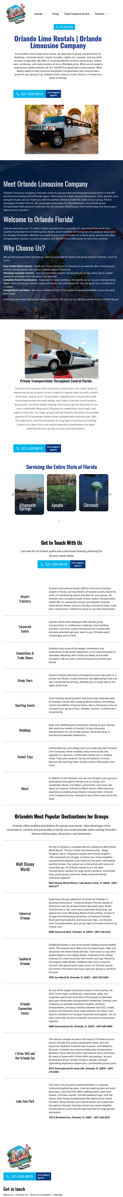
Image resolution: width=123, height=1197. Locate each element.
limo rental (86, 206)
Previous (12, 494)
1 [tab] (59, 521)
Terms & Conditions (40, 1194)
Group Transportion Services (76, 13)
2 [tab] (63, 521)
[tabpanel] (29, 494)
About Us (8, 1194)
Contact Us (21, 1194)
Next (110, 494)
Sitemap (58, 1194)
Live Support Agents (53, 94)
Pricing (55, 13)
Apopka (57, 505)
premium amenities (35, 206)
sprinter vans (111, 196)
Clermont (91, 505)
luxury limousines (86, 196)
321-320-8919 (64, 27)
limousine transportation (90, 192)
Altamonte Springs (27, 507)
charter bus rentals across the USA (44, 299)
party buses (14, 199)
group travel (65, 192)
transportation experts (53, 273)
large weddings (62, 279)
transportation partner (28, 257)
